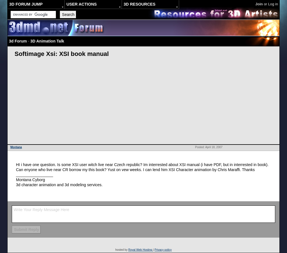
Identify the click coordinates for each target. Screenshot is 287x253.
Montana (16, 147)
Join (259, 4)
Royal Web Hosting (140, 249)
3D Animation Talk (47, 41)
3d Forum (18, 41)
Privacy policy (163, 249)
